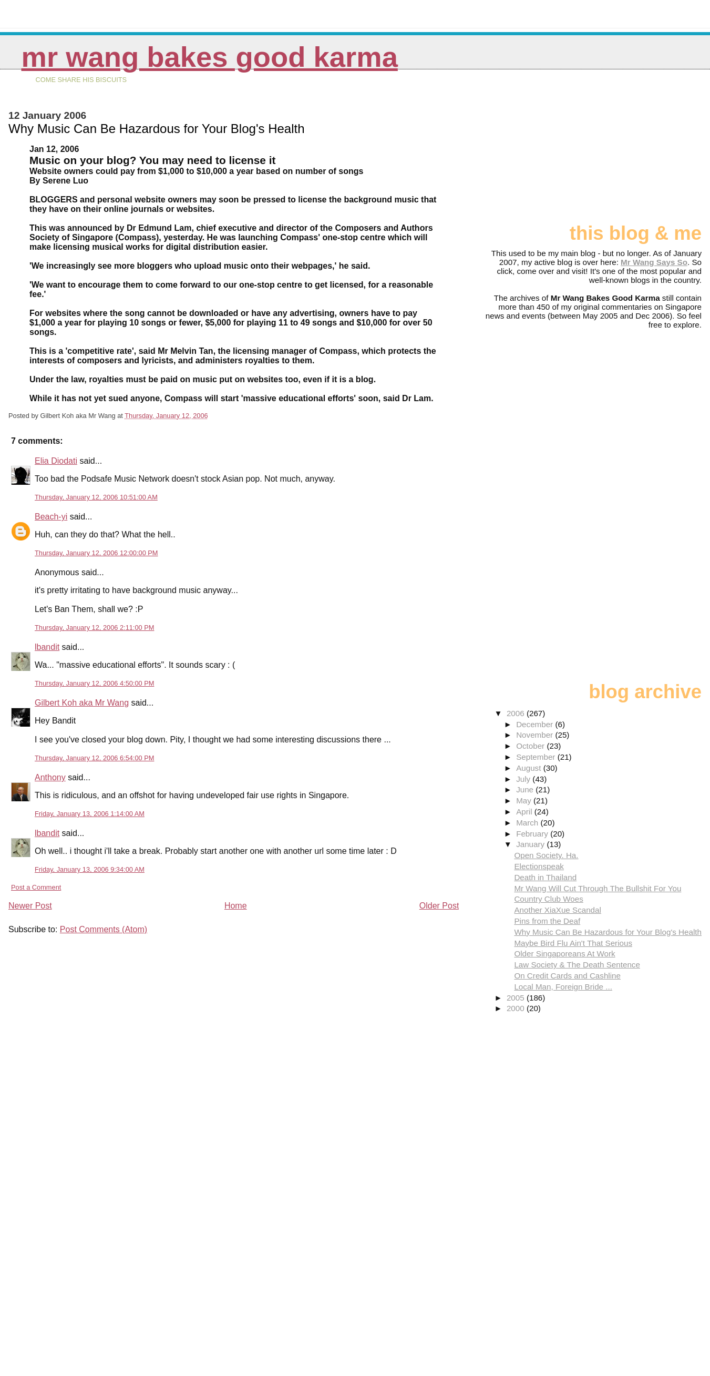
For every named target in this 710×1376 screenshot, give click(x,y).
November (535, 734)
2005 (517, 997)
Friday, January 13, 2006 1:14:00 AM (90, 814)
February (533, 833)
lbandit (47, 647)
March (528, 822)
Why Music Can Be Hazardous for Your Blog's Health (608, 931)
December (535, 724)
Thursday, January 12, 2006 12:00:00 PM (96, 553)
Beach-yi (51, 516)
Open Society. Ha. (546, 855)
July (524, 778)
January (531, 844)
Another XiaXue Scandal (557, 909)
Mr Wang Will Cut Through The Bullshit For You (597, 888)
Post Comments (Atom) (103, 929)
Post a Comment (36, 887)
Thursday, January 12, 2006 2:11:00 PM (94, 627)
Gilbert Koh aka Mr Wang (82, 702)
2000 (517, 1008)
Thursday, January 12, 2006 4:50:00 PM (94, 683)
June (526, 789)
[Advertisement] (649, 150)
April (525, 811)
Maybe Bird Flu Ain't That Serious (573, 943)
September (537, 756)
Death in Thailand (545, 877)
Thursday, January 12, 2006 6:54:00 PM (94, 758)
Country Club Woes (548, 898)
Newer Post (30, 905)
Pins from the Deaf (547, 920)
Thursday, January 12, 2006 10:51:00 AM (96, 497)
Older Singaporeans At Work (564, 953)
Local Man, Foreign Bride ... (563, 986)
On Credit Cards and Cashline (567, 975)
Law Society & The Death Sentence (577, 964)
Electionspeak (539, 866)
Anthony (50, 777)
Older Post (439, 905)
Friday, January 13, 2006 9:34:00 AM (90, 869)
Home (235, 905)
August (529, 767)
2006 (517, 713)
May (524, 800)
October (531, 745)
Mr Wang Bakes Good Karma (210, 57)
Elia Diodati (56, 460)
